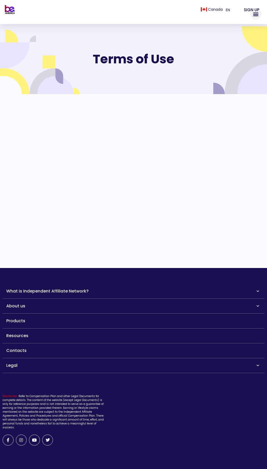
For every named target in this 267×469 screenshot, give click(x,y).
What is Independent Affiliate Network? (132, 291)
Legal (132, 365)
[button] (256, 14)
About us (132, 306)
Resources (17, 336)
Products (15, 321)
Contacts (16, 351)
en (228, 10)
